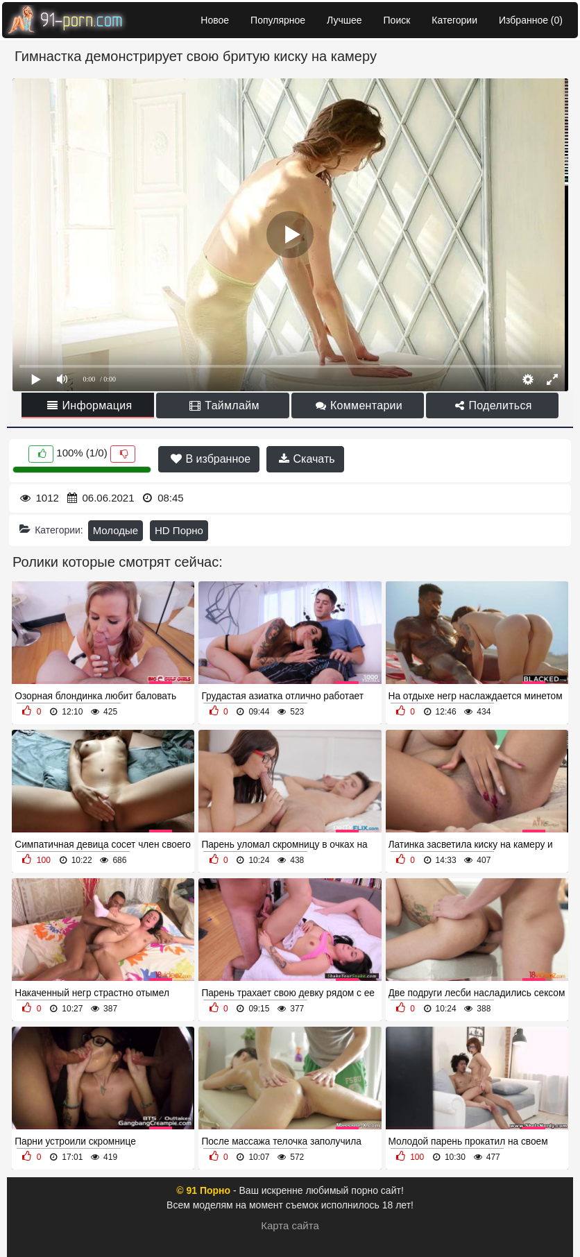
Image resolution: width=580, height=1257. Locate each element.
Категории (454, 20)
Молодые (116, 530)
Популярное (277, 20)
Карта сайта (290, 1225)
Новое (215, 20)
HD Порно (179, 530)
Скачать (306, 459)
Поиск (397, 20)
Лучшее (344, 20)
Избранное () (531, 20)
